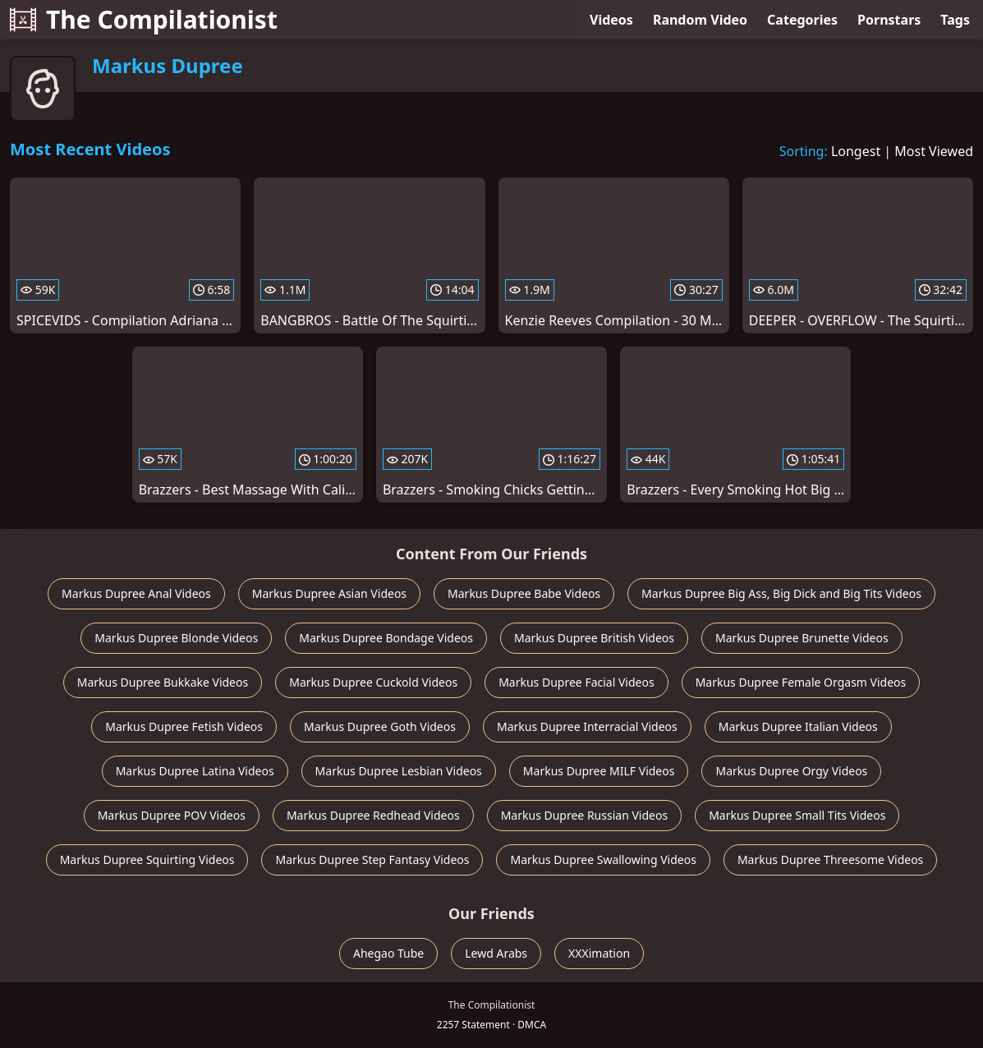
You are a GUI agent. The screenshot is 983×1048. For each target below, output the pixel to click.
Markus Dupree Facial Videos (576, 682)
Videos (611, 20)
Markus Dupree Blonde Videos (176, 638)
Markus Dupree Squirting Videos (147, 859)
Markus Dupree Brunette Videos (802, 638)
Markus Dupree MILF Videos (599, 771)
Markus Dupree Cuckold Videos (373, 682)
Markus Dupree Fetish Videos (184, 726)
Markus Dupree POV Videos (172, 815)
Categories (802, 20)
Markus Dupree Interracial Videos (587, 726)
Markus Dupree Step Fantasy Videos (372, 859)
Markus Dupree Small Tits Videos (797, 815)
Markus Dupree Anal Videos (136, 593)
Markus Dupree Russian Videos (584, 815)
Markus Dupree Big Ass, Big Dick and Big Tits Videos (781, 593)
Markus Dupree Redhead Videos (373, 815)
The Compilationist (144, 19)
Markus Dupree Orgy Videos (791, 771)
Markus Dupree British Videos (594, 638)
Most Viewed (933, 151)
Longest (855, 151)
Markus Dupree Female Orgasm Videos (801, 682)
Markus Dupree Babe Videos (524, 593)
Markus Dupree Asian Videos (329, 593)
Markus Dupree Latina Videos (195, 771)
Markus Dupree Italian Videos (798, 726)
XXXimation (599, 953)
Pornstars (889, 20)
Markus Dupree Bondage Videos (386, 638)
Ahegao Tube (388, 953)
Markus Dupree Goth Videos (380, 726)
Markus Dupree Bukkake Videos (163, 682)
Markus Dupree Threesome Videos (830, 859)
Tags (955, 20)
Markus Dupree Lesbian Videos (398, 771)
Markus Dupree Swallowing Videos (603, 859)
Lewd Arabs (496, 953)
